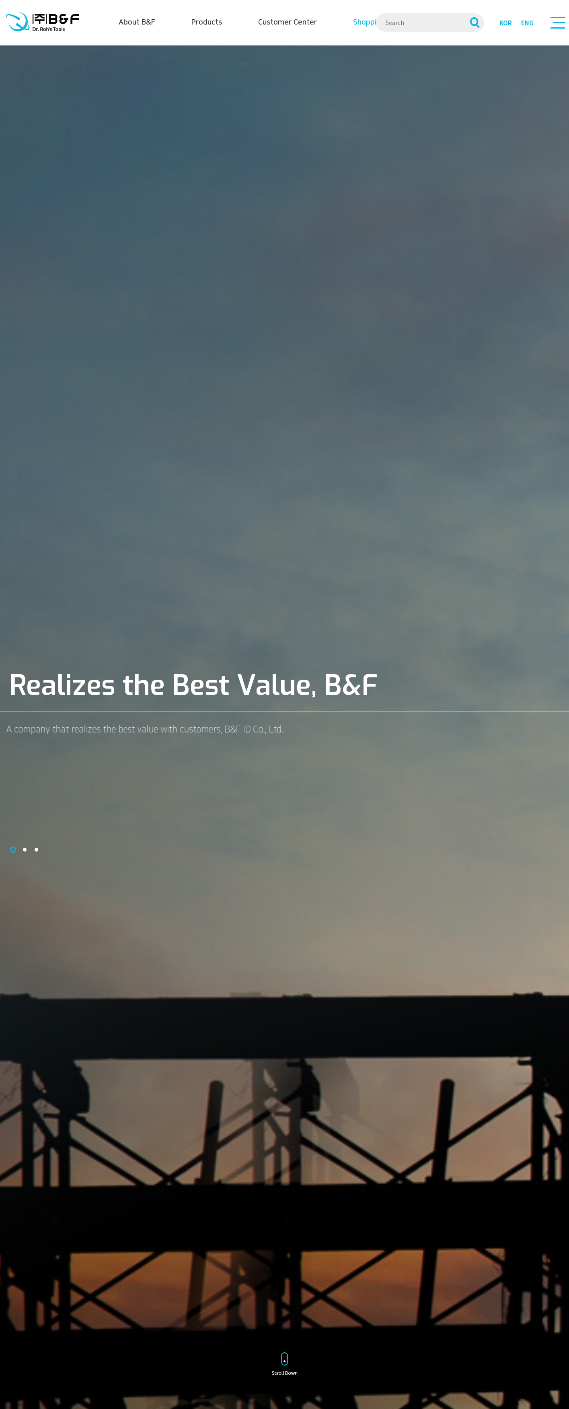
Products (206, 23)
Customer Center (287, 23)
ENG (527, 23)
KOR (505, 23)
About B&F (137, 23)
